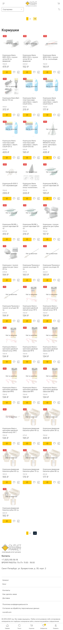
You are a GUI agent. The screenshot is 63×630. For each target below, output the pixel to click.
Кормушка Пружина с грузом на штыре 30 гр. (11, 308)
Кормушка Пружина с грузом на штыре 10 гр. (31, 267)
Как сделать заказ (10, 594)
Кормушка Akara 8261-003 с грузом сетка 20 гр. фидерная (10, 58)
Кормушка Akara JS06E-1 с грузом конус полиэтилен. (30, 185)
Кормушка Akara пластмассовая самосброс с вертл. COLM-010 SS (30, 144)
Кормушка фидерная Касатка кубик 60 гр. (11, 470)
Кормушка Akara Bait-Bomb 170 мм (11, 99)
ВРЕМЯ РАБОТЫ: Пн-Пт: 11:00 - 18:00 (18, 562)
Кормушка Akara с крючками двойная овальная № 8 (30, 349)
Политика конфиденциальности (15, 604)
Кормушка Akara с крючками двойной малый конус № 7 (10, 430)
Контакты (6, 590)
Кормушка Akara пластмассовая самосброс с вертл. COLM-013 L (30, 101)
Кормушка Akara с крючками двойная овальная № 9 (50, 349)
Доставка (6, 598)
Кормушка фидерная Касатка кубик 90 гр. (11, 509)
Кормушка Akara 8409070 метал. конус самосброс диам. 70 (49, 144)
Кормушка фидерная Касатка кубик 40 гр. (31, 429)
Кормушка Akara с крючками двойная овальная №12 (50, 389)
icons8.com (7, 612)
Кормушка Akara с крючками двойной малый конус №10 (10, 349)
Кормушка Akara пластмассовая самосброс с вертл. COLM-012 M (50, 101)
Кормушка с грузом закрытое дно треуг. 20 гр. (10, 267)
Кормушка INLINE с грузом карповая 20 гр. (51, 185)
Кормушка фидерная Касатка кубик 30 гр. (51, 429)
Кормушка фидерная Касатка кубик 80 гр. (51, 470)
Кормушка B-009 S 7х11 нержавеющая (10, 184)
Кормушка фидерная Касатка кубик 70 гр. (31, 470)
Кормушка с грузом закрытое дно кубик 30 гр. (51, 226)
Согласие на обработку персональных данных (21, 608)
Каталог (6, 580)
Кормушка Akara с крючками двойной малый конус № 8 (50, 308)
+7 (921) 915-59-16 (10, 560)
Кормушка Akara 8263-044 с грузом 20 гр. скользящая (50, 57)
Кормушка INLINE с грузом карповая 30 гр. (10, 226)
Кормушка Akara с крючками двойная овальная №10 (10, 389)
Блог (4, 584)
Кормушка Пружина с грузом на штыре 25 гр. (51, 267)
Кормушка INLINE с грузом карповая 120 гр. (31, 226)
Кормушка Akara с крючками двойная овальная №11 (30, 389)
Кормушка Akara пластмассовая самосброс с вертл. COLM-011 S (10, 144)
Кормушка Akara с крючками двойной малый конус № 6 (30, 308)
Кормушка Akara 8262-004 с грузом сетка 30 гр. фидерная (30, 58)
